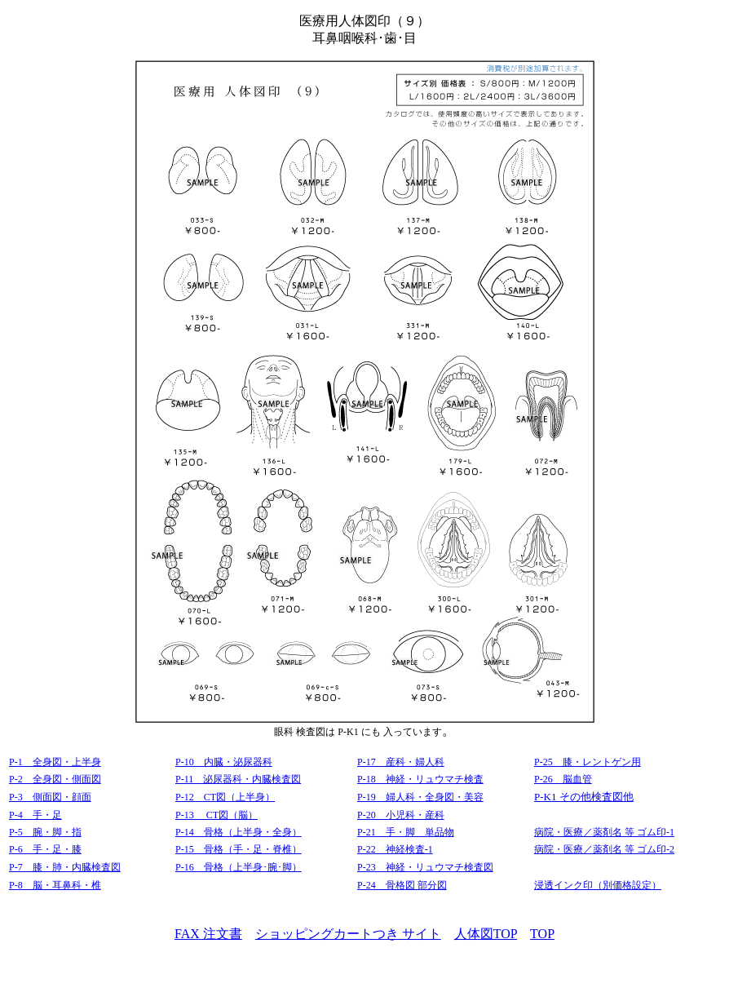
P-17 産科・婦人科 (400, 762)
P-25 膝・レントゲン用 (587, 762)
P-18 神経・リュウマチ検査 (420, 779)
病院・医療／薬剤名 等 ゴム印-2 (604, 849)
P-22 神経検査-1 (395, 849)
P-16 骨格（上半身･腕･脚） (238, 867)
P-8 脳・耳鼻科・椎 (55, 885)
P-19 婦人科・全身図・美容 (420, 797)
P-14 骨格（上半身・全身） (238, 832)
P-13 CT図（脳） (216, 815)
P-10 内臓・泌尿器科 (223, 762)
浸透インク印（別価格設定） (597, 885)
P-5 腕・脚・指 (45, 832)
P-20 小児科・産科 (400, 815)
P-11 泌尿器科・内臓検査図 (238, 779)
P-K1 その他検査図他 (584, 797)
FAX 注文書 (208, 934)
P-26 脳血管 (563, 779)
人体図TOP (485, 934)
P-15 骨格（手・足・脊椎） (238, 849)
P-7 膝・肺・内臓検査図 (65, 867)
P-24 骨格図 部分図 (402, 885)
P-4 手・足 (35, 815)
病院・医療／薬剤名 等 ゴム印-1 (604, 832)
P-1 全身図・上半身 (55, 762)
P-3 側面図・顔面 (50, 797)
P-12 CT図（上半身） (225, 797)
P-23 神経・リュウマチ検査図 (425, 867)
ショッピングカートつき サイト (348, 934)
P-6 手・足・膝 (45, 849)
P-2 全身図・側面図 (55, 779)
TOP (542, 934)
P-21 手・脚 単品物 (405, 832)
